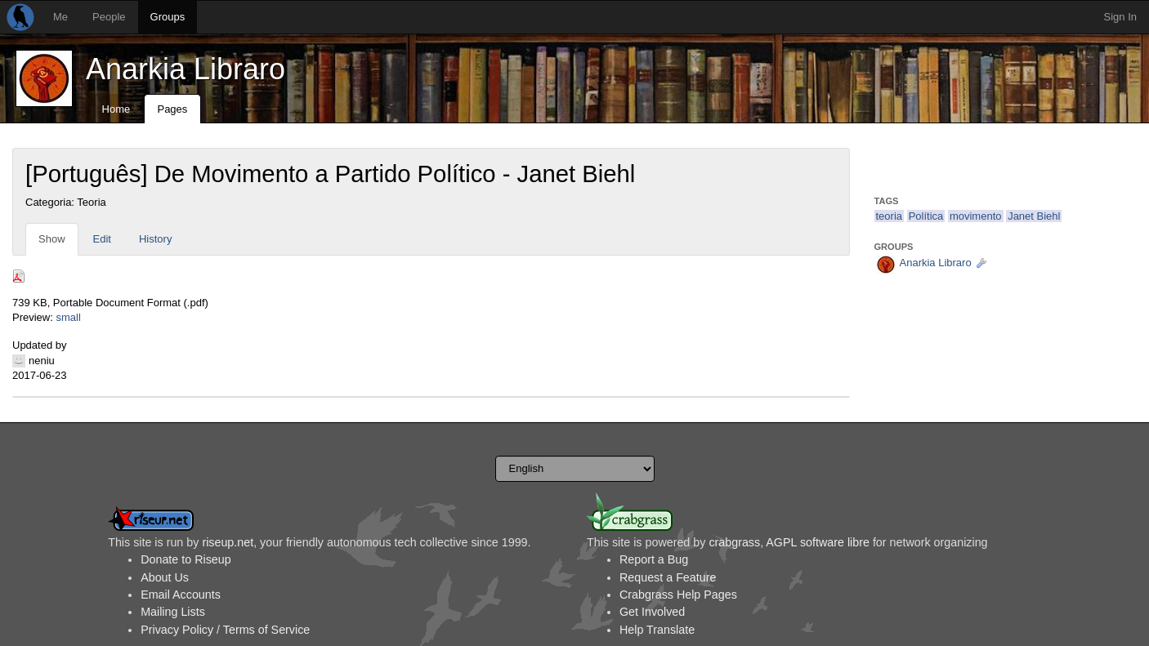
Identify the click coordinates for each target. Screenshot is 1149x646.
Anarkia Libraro (185, 69)
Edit (102, 239)
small (68, 317)
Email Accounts (181, 594)
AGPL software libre (818, 542)
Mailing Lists (173, 611)
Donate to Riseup (185, 559)
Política (926, 216)
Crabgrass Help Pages (678, 594)
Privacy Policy (177, 629)
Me (60, 17)
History (155, 239)
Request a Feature (667, 577)
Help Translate (657, 629)
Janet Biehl (1034, 216)
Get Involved (652, 611)
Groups (168, 17)
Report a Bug (653, 559)
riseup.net (227, 542)
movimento (976, 216)
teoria (889, 216)
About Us (165, 577)
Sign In (1120, 17)
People (108, 17)
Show (51, 239)
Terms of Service (266, 629)
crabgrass (734, 542)
